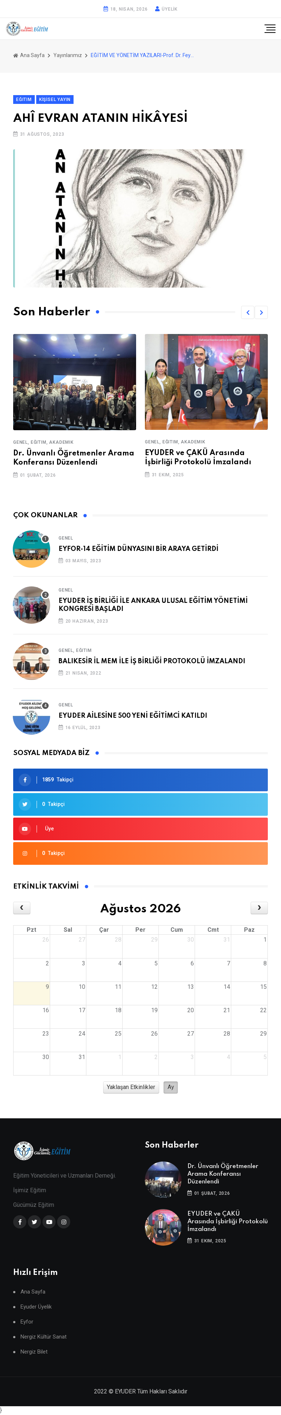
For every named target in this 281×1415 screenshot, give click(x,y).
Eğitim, (39, 442)
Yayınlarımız (67, 55)
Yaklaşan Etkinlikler (131, 1087)
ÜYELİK (169, 9)
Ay (171, 1087)
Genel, (21, 442)
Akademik (61, 442)
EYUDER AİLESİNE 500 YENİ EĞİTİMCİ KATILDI (133, 716)
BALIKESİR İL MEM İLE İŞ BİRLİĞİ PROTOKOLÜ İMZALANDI (152, 661)
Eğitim (84, 650)
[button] (247, 312)
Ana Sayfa (29, 55)
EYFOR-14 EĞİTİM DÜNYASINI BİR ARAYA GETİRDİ (138, 549)
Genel (66, 538)
